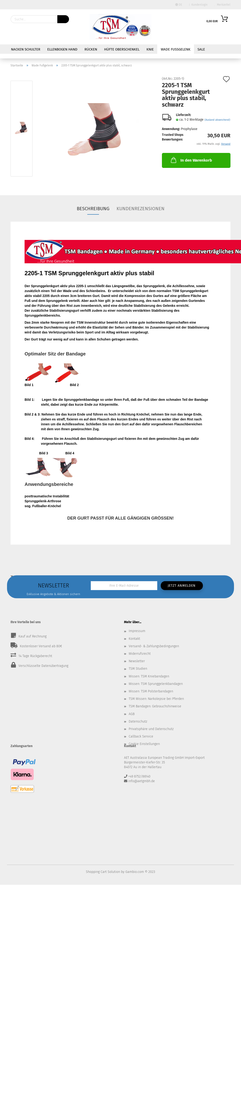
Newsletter (137, 661)
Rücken (90, 49)
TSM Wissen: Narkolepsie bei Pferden (156, 699)
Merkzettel (222, 4)
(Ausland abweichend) (217, 119)
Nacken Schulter (25, 49)
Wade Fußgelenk (175, 49)
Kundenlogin (198, 4)
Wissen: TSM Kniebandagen (149, 676)
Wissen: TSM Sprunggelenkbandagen (156, 684)
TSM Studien (138, 669)
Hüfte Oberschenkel (121, 49)
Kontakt (134, 639)
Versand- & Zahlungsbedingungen (154, 646)
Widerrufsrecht (140, 654)
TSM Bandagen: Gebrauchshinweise (155, 706)
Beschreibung (93, 208)
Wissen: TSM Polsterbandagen (151, 691)
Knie (150, 49)
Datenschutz (138, 721)
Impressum (137, 631)
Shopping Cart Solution (103, 872)
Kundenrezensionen (140, 208)
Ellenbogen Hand (62, 49)
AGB (132, 714)
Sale (201, 49)
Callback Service (141, 736)
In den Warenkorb (191, 160)
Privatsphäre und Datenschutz (151, 729)
